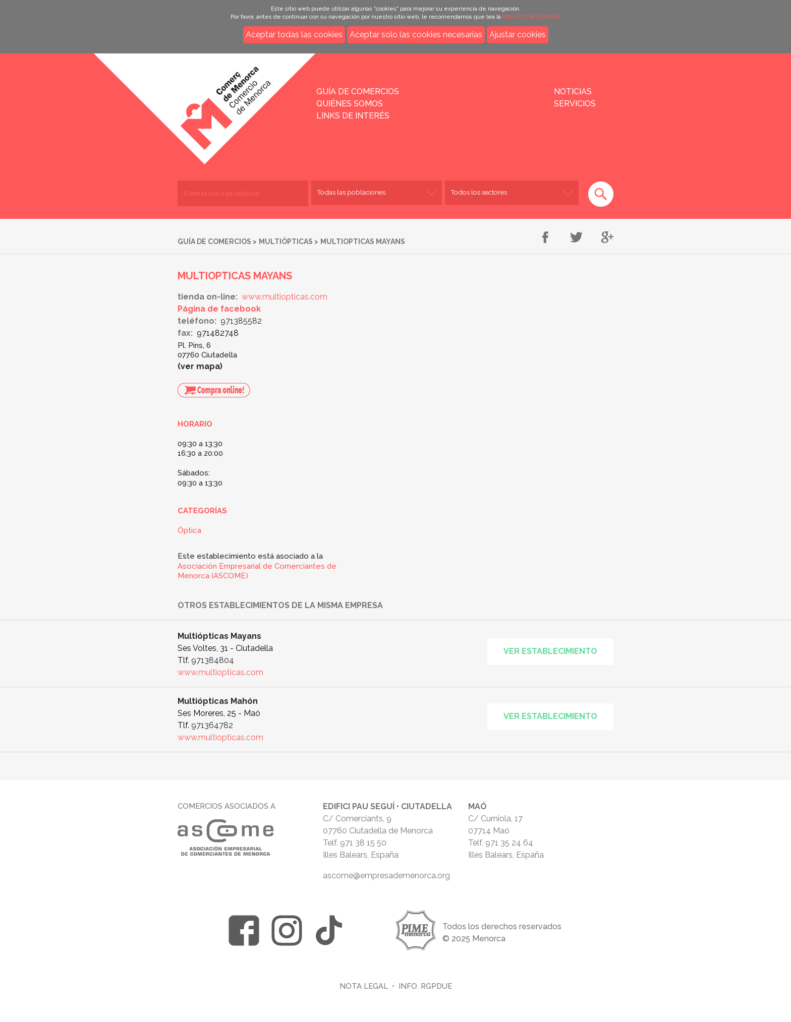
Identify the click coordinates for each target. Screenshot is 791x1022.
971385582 (241, 321)
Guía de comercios (357, 91)
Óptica (189, 530)
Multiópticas (286, 241)
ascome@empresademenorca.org (386, 875)
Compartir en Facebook (545, 238)
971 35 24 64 (509, 843)
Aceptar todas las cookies (294, 34)
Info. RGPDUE (425, 986)
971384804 (212, 660)
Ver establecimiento (550, 651)
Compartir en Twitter (576, 238)
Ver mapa (200, 366)
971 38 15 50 (363, 843)
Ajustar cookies (517, 34)
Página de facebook (219, 309)
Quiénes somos (349, 103)
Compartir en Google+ (607, 238)
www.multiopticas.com (284, 297)
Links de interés (352, 116)
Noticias (573, 91)
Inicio (182, 101)
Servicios (575, 103)
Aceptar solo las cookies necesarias (416, 34)
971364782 (212, 725)
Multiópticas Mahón (218, 701)
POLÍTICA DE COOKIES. (531, 17)
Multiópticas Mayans (219, 636)
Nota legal (364, 986)
